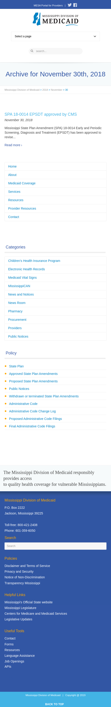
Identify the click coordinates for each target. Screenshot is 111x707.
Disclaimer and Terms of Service (27, 566)
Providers (15, 328)
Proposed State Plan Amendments (33, 381)
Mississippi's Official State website (29, 602)
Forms (9, 644)
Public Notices (18, 336)
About (12, 175)
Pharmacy (15, 311)
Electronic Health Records (26, 269)
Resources (15, 200)
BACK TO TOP (54, 704)
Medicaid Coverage (22, 183)
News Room (16, 303)
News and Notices (21, 294)
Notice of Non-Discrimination (25, 577)
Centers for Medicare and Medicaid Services (36, 613)
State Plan (16, 366)
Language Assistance (20, 655)
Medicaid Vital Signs (22, 277)
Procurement (17, 319)
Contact (13, 217)
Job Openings (14, 661)
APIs (8, 666)
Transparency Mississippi (22, 583)
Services (14, 191)
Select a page (55, 36)
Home (12, 166)
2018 (45, 89)
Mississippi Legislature (20, 608)
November (56, 89)
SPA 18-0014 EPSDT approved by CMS (41, 114)
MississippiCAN (19, 286)
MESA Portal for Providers (48, 5)
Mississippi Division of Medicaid (22, 89)
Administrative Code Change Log (32, 411)
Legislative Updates (18, 619)
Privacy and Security (19, 571)
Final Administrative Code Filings (32, 426)
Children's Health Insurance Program (34, 261)
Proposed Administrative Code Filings (35, 419)
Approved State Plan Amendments (33, 374)
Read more (12, 145)
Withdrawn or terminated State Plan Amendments (44, 396)
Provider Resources (22, 208)
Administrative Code (23, 404)
